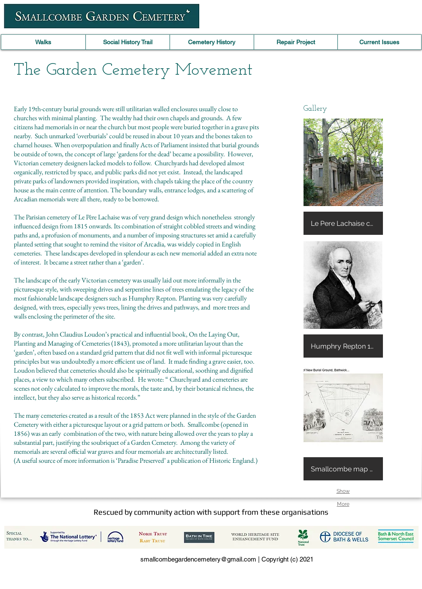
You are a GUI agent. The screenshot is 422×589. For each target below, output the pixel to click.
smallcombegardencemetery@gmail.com (198, 559)
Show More (343, 493)
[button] (343, 176)
